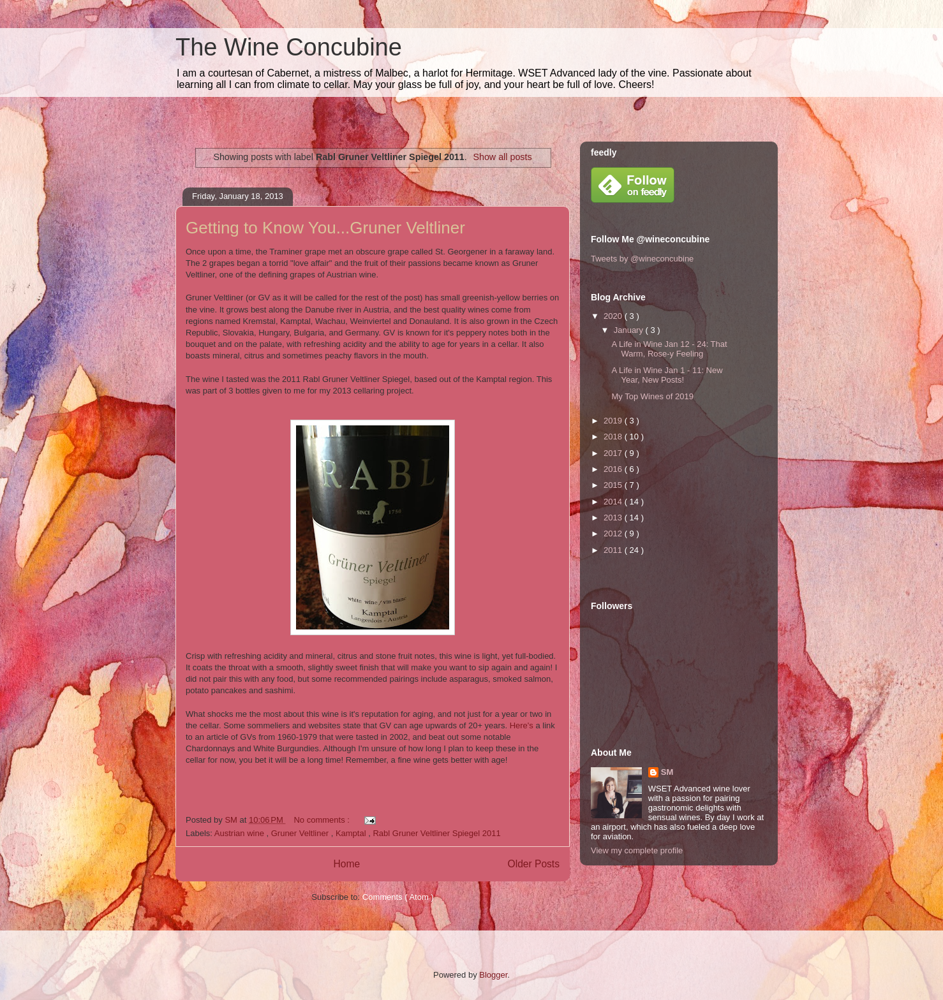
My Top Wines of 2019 (652, 396)
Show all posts (502, 157)
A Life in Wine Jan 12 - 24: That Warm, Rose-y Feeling (669, 349)
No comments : (322, 820)
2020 (614, 316)
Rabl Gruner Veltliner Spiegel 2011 (436, 833)
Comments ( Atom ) (398, 897)
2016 (614, 469)
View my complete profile (637, 850)
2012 (614, 533)
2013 (614, 517)
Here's (521, 725)
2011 (614, 550)
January (630, 330)
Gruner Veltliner (301, 833)
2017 (614, 453)
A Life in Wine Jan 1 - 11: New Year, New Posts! (666, 375)
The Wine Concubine (288, 47)
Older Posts (534, 863)
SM (667, 772)
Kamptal (352, 833)
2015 (614, 485)
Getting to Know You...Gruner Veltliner (325, 227)
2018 (614, 436)
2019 (614, 420)
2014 (614, 501)
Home (346, 863)
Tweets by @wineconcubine (642, 258)
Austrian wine (240, 833)
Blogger (493, 975)
